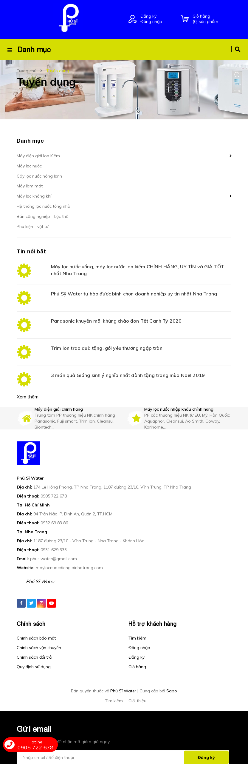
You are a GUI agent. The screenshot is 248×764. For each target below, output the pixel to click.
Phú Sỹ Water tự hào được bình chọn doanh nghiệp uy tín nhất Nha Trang (134, 294)
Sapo (171, 682)
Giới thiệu (137, 692)
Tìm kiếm (137, 629)
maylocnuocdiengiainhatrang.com (69, 559)
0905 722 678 (54, 487)
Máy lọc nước (29, 166)
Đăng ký (148, 16)
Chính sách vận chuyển (39, 639)
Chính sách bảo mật (36, 629)
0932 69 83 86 (54, 514)
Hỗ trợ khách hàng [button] (152, 615)
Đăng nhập (151, 21)
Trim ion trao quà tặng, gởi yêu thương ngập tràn (106, 348)
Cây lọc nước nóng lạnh (39, 176)
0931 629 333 (54, 541)
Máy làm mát (30, 186)
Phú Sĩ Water (40, 573)
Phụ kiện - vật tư (32, 226)
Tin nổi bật (31, 251)
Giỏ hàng (137, 658)
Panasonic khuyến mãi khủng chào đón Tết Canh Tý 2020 (116, 321)
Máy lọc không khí (34, 196)
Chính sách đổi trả (34, 648)
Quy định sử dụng (34, 658)
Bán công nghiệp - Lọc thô (43, 216)
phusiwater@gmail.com (53, 550)
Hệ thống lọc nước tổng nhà (43, 206)
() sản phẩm (212, 18)
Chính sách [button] (31, 615)
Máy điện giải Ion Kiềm (38, 155)
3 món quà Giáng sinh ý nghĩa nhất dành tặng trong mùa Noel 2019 (128, 375)
